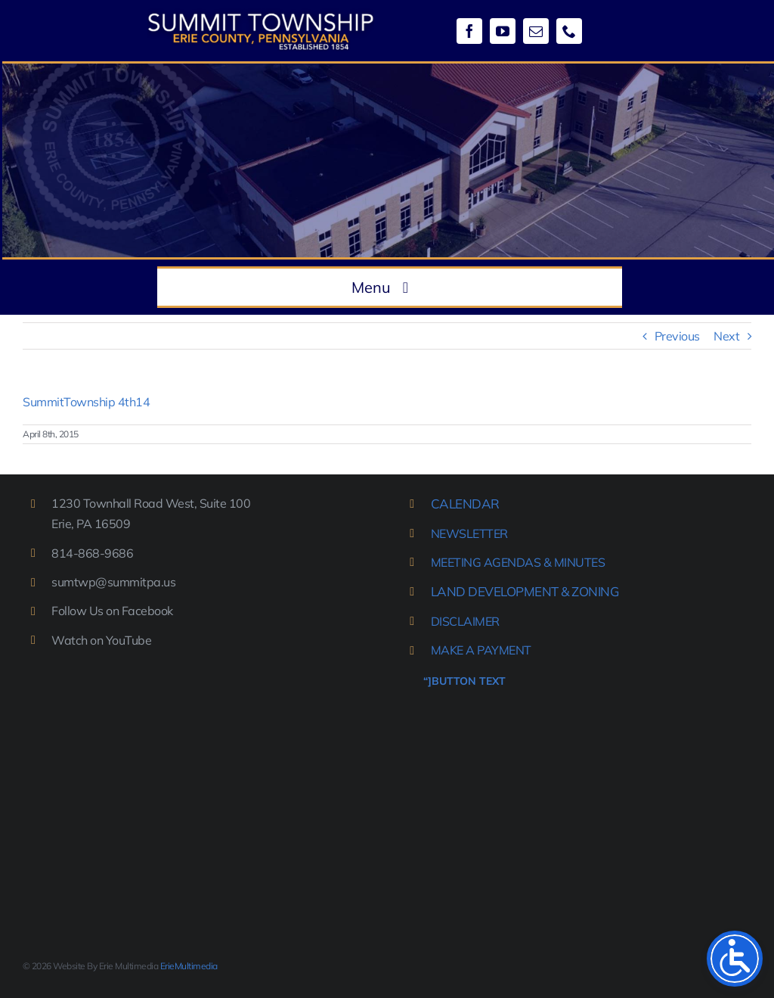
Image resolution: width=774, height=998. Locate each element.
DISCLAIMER (465, 621)
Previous (677, 336)
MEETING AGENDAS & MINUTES (518, 562)
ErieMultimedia (189, 966)
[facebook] (469, 31)
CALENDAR (465, 503)
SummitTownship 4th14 (86, 401)
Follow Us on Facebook (112, 610)
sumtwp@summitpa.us (113, 581)
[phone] (569, 31)
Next (726, 336)
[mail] (536, 31)
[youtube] (502, 31)
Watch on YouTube (101, 640)
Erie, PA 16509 (90, 523)
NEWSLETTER (469, 533)
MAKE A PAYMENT (481, 650)
